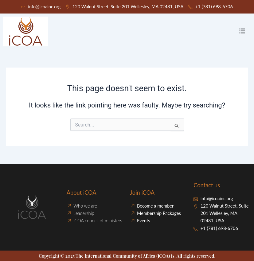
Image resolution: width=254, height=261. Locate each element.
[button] (242, 31)
